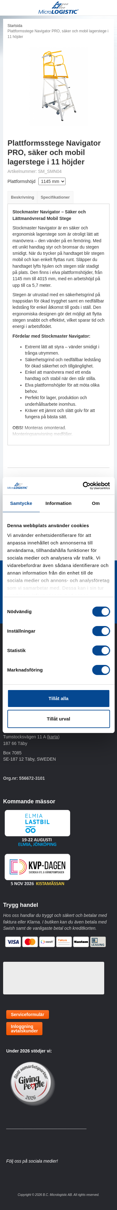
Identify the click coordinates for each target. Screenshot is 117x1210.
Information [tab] (59, 503)
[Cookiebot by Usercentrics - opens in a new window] (83, 486)
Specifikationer (55, 197)
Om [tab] (96, 503)
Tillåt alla (59, 698)
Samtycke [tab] (21, 503)
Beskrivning (22, 197)
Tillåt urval (58, 718)
